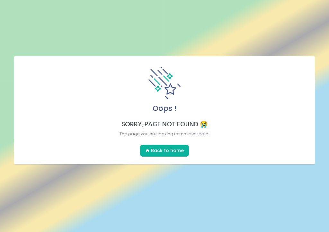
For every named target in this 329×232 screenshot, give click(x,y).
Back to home (164, 150)
